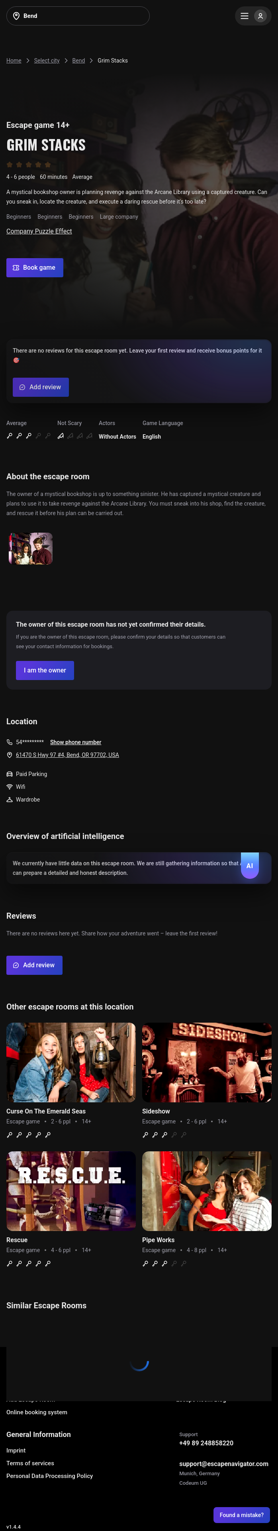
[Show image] (30, 549)
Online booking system (36, 1412)
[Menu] (253, 15)
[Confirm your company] (45, 670)
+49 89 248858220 (206, 1443)
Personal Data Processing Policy (49, 1476)
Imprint (15, 1450)
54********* (30, 742)
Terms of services (30, 1463)
